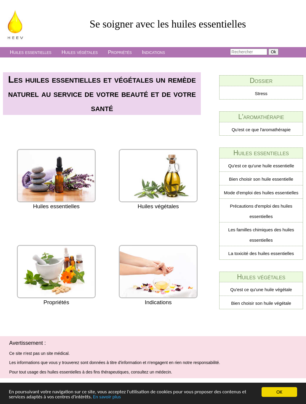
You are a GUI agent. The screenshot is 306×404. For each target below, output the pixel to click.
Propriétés (120, 52)
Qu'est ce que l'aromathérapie (261, 129)
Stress (261, 93)
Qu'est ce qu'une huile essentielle (261, 165)
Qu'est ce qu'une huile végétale (261, 289)
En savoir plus (107, 397)
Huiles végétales (80, 52)
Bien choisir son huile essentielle (261, 179)
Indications (153, 52)
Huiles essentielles (30, 52)
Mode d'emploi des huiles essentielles (261, 192)
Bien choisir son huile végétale (261, 303)
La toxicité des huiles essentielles (261, 253)
